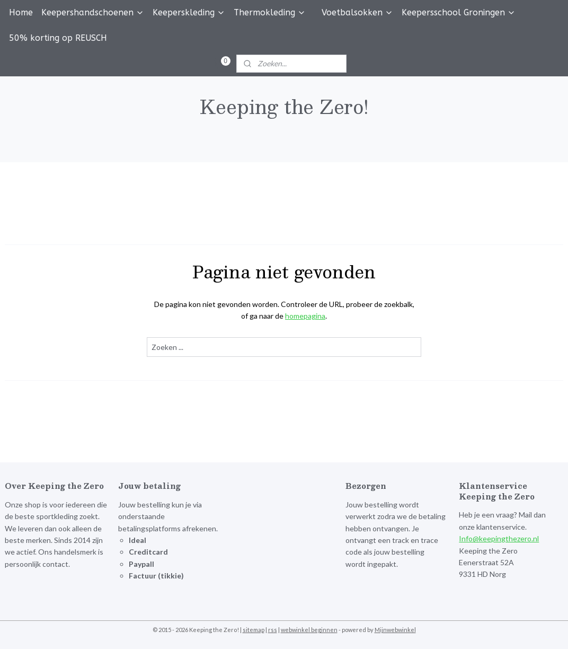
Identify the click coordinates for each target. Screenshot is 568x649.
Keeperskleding (189, 12)
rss (272, 629)
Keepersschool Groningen (459, 12)
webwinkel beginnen (309, 629)
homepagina (305, 315)
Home (21, 12)
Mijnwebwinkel (395, 629)
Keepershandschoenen (92, 12)
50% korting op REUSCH (58, 38)
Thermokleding (270, 12)
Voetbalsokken (357, 12)
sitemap (253, 629)
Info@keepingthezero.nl (499, 538)
